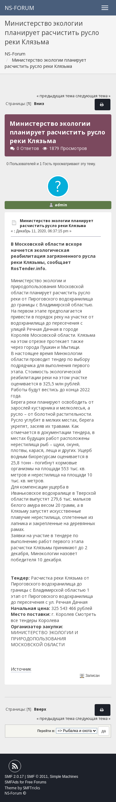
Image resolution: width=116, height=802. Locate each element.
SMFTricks (31, 788)
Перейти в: (46, 731)
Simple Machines (64, 776)
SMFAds (12, 782)
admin (61, 205)
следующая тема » (92, 96)
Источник (21, 669)
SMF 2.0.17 (14, 776)
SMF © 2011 (37, 776)
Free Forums (35, 782)
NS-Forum (19, 7)
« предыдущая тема (56, 96)
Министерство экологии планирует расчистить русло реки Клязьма (56, 223)
